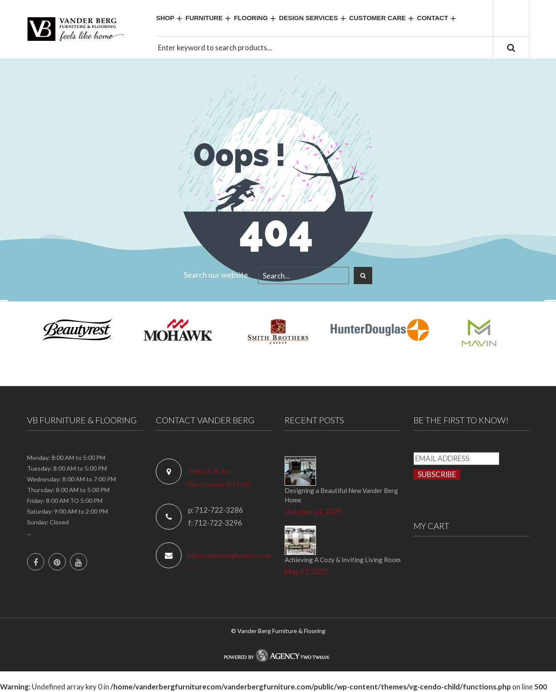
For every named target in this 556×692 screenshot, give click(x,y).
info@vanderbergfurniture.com (229, 555)
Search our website (216, 274)
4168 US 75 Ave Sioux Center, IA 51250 (219, 478)
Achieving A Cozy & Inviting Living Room (343, 559)
